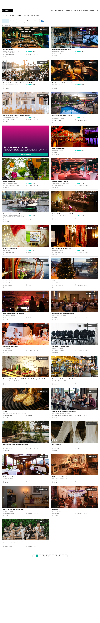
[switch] (42, 13)
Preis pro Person (33, 13)
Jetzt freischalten (25, 156)
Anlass (13, 13)
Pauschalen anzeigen (50, 13)
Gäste (21, 13)
